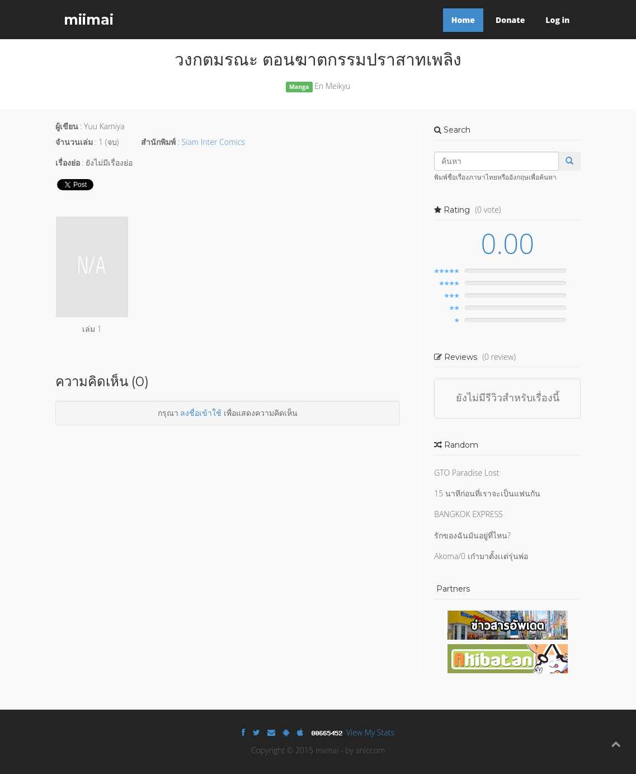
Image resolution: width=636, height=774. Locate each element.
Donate (510, 20)
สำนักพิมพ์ (158, 142)
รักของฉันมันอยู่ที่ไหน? (472, 535)
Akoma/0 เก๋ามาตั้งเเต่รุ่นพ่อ (481, 556)
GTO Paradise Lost (466, 472)
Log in (557, 20)
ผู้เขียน (66, 126)
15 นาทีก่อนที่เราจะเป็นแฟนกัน (487, 493)
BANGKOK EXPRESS (468, 514)
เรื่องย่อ (67, 162)
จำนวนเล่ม (74, 142)
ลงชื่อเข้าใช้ (201, 412)
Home (463, 20)
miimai (89, 19)
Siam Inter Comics (213, 142)
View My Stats (370, 732)
